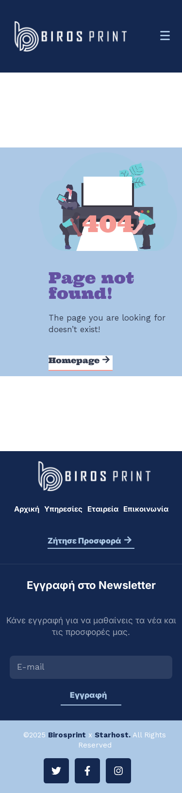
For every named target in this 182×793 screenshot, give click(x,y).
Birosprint (67, 735)
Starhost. (113, 735)
